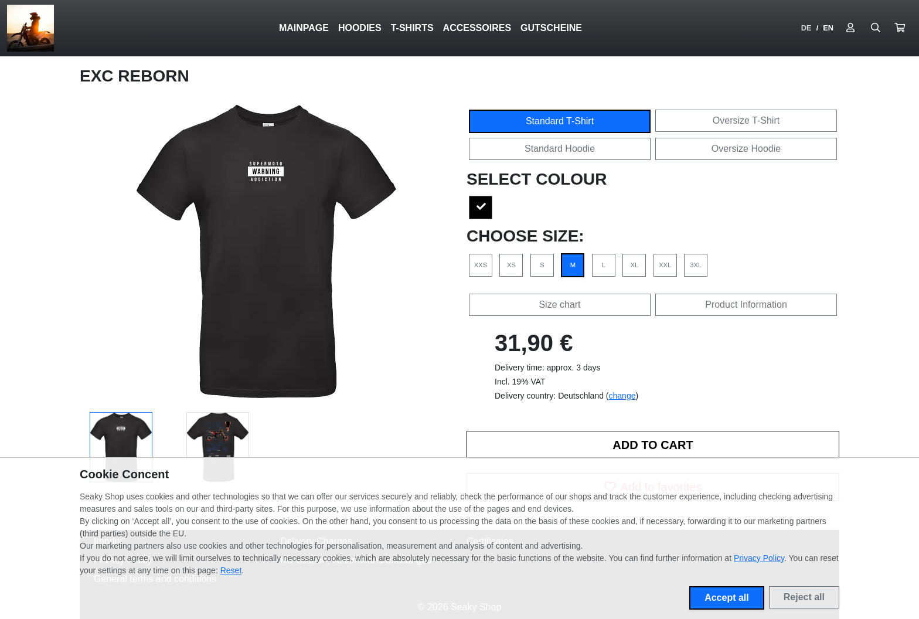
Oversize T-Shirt (746, 120)
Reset (231, 570)
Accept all (726, 598)
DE (806, 27)
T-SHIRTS (412, 28)
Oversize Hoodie (746, 149)
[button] (899, 28)
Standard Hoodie (560, 149)
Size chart (559, 305)
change (622, 395)
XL (634, 264)
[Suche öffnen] (875, 28)
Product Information (746, 305)
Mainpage (304, 28)
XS (511, 264)
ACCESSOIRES (477, 28)
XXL (665, 264)
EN (828, 27)
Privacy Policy (759, 558)
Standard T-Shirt (560, 121)
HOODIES (360, 28)
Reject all (804, 597)
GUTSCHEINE (551, 28)
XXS (480, 264)
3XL (696, 264)
